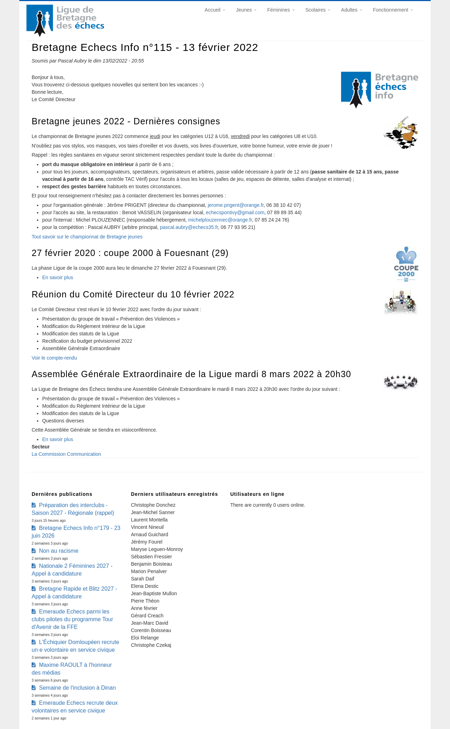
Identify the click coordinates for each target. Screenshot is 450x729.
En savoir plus (57, 277)
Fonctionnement (393, 10)
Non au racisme (58, 551)
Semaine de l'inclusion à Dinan (77, 688)
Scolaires (318, 10)
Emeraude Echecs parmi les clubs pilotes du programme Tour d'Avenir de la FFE (72, 619)
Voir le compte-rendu (54, 358)
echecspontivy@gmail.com (235, 212)
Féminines (281, 10)
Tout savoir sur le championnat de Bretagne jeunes (87, 236)
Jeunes (246, 10)
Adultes (351, 10)
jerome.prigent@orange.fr (236, 205)
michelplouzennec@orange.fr (220, 220)
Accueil (215, 10)
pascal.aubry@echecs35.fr (189, 227)
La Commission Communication (66, 454)
